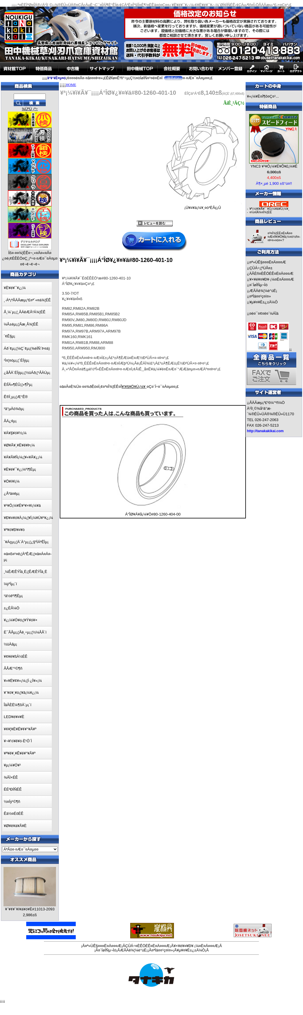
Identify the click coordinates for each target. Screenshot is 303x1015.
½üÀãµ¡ (10, 644)
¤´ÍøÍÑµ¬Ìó (258, 285)
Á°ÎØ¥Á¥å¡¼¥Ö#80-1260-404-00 (152, 514)
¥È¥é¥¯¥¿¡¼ (15, 288)
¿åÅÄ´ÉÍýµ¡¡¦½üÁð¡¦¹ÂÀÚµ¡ (27, 372)
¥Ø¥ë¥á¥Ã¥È (15, 826)
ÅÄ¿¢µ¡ (10, 421)
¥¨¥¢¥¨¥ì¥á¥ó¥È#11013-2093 (29, 909)
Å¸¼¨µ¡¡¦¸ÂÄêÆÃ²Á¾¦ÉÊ (24, 312)
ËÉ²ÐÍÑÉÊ (13, 789)
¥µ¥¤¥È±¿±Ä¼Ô (263, 302)
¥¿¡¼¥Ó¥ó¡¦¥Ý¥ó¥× (20, 620)
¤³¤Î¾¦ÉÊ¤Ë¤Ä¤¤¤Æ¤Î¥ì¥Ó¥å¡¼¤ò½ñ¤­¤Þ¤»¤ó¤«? (283, 236)
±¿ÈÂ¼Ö (11, 608)
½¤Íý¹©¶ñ (12, 801)
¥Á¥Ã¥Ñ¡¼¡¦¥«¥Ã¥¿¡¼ (23, 457)
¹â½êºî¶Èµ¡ (13, 596)
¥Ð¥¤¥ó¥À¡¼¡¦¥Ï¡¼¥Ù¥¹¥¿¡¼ (28, 518)
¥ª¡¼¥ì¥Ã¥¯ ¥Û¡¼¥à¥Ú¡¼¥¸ (269, 208)
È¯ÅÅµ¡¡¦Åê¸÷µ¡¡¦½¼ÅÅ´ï (25, 632)
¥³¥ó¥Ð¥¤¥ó (14, 529)
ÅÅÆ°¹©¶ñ (13, 668)
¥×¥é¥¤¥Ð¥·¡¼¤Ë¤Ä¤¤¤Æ (271, 279)
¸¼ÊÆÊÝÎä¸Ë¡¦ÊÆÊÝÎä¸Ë (25, 571)
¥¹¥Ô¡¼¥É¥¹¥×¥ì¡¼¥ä (22, 505)
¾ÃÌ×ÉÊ (11, 777)
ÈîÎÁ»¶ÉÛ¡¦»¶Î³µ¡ (18, 384)
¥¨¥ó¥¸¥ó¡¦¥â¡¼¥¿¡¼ (21, 692)
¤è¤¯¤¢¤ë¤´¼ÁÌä (264, 313)
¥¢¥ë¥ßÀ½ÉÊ (15, 656)
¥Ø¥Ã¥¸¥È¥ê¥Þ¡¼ (19, 445)
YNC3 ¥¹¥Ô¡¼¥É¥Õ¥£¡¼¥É (274, 166)
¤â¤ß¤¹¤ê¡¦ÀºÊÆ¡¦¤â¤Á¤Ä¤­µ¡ (28, 557)
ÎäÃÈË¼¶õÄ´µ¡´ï (17, 705)
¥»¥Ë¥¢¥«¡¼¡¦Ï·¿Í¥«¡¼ (23, 680)
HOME (71, 85)
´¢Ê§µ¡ (9, 336)
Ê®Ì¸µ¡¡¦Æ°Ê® (16, 397)
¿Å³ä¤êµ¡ (12, 493)
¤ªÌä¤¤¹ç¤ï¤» (260, 296)
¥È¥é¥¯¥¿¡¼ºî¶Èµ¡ (20, 469)
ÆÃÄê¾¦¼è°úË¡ (263, 291)
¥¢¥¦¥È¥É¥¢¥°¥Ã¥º (20, 729)
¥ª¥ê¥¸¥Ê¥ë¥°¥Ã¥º (20, 753)
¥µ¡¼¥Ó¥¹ (12, 765)
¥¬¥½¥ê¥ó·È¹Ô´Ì (18, 741)
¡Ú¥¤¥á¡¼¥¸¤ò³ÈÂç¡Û (202, 206)
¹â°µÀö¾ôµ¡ (14, 409)
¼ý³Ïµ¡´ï (10, 584)
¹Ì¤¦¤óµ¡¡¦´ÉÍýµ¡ (16, 360)
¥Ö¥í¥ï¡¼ (12, 481)
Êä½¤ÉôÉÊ (13, 813)
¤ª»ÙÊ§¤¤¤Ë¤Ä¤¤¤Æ (267, 262)
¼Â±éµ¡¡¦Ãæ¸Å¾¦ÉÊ (21, 324)
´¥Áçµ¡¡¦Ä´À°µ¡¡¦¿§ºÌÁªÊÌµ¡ (26, 542)
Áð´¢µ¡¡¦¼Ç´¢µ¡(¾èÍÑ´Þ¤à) (27, 348)
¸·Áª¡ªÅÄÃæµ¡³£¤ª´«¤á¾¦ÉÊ (27, 300)
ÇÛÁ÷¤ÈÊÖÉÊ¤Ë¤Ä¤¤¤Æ (147, 946)
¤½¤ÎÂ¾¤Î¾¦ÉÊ (260, 212)
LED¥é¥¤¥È (14, 717)
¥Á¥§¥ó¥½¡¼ (15, 433)
